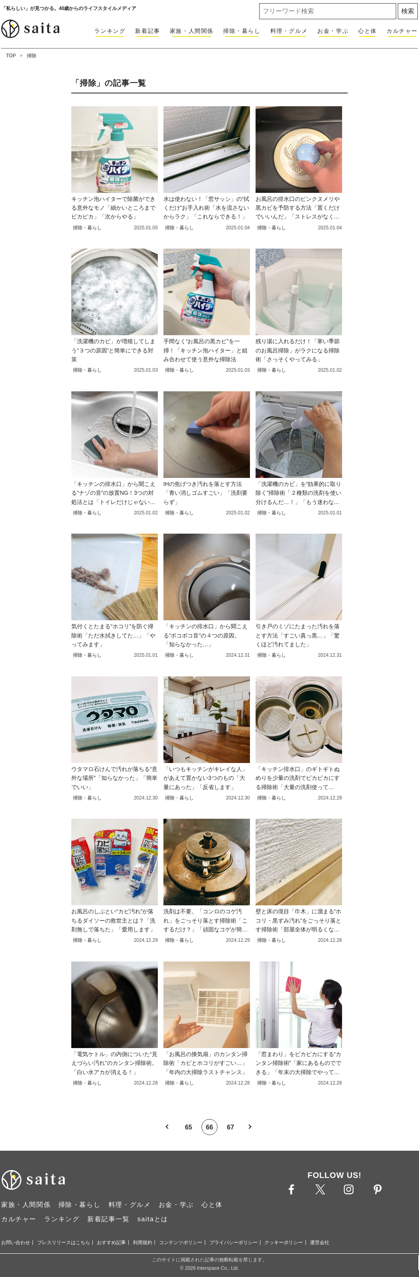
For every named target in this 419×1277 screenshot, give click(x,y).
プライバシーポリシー (234, 1242)
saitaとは (152, 1219)
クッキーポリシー (283, 1242)
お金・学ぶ (332, 31)
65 (188, 1127)
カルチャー (402, 31)
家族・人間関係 (192, 31)
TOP (11, 56)
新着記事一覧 (108, 1219)
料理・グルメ (289, 31)
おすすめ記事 (111, 1242)
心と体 (367, 31)
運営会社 (319, 1242)
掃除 (31, 56)
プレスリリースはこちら (63, 1242)
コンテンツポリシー (180, 1242)
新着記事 (147, 31)
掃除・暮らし (242, 31)
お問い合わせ (15, 1242)
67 (230, 1127)
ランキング (109, 31)
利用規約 (142, 1242)
